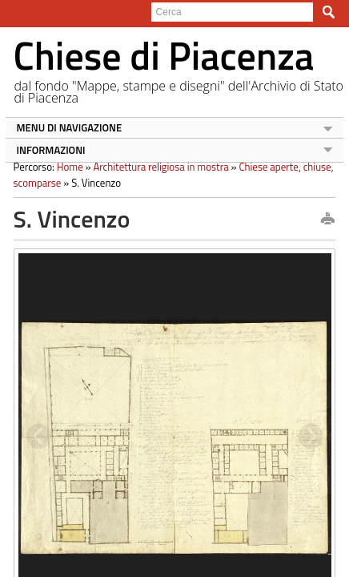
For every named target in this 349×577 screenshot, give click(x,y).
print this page (333, 220)
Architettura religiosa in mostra (155, 167)
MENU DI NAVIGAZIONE (64, 127)
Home (64, 167)
